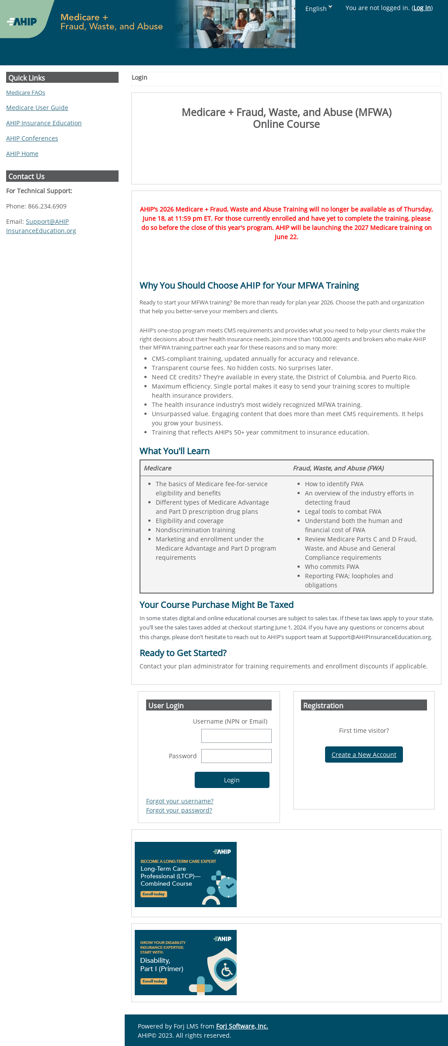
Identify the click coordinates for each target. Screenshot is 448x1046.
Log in (422, 8)
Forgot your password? (179, 810)
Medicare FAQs (25, 92)
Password (183, 756)
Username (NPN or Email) (230, 721)
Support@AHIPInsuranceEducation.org (41, 226)
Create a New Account (364, 754)
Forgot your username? (180, 801)
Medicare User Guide (37, 107)
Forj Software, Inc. (242, 1026)
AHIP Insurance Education (44, 123)
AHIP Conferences (32, 138)
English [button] (316, 8)
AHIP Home (22, 153)
